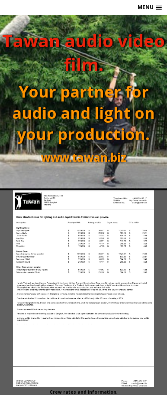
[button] (149, 7)
